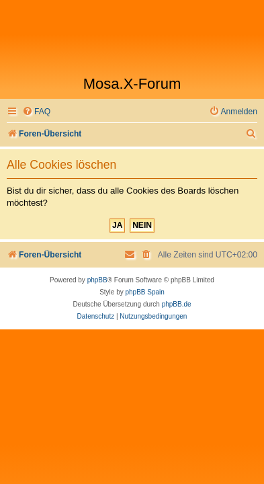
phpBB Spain (144, 292)
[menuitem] (36, 112)
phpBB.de (176, 304)
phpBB (97, 280)
